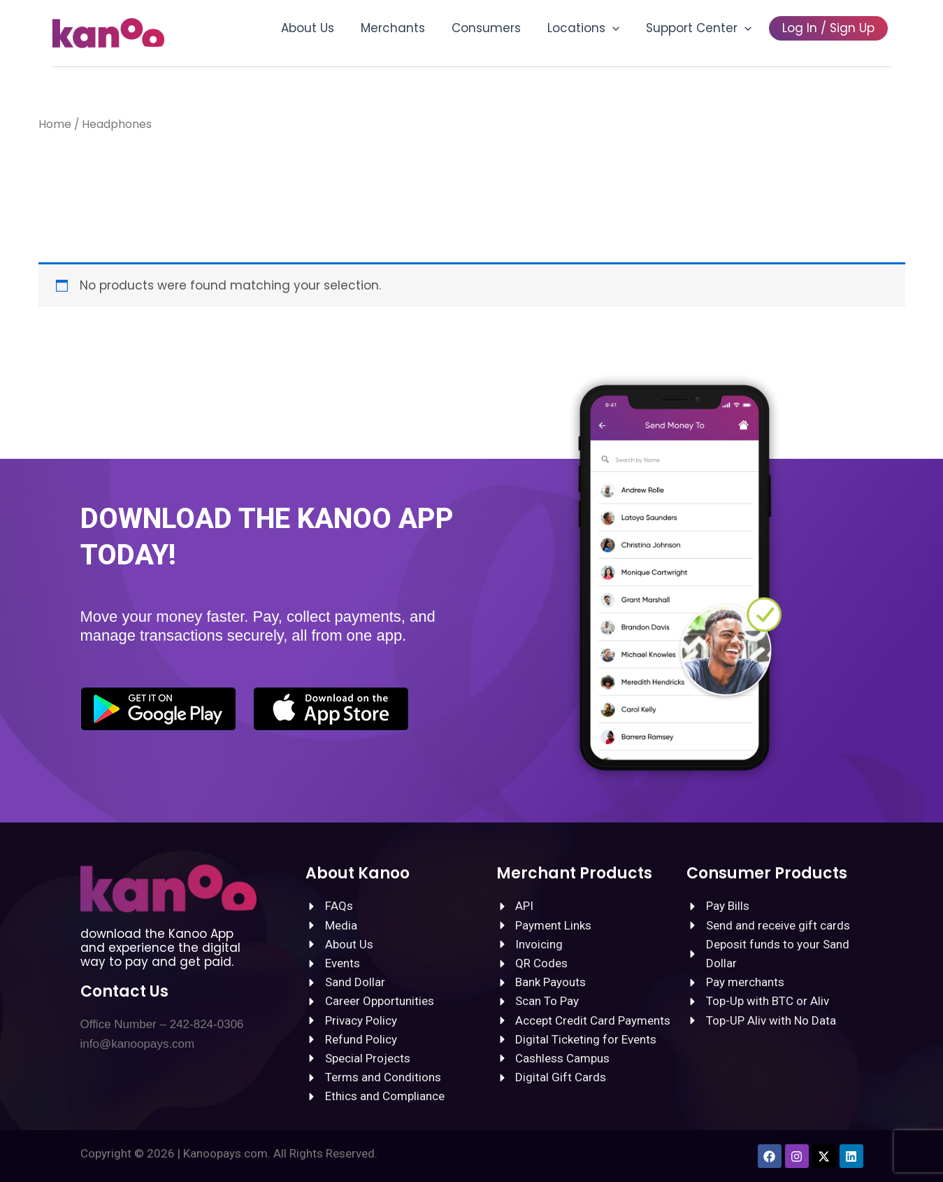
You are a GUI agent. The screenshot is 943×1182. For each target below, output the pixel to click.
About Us (323, 28)
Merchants (405, 28)
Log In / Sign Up (830, 28)
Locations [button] (590, 28)
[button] (619, 28)
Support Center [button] (703, 28)
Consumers (496, 28)
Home (54, 124)
